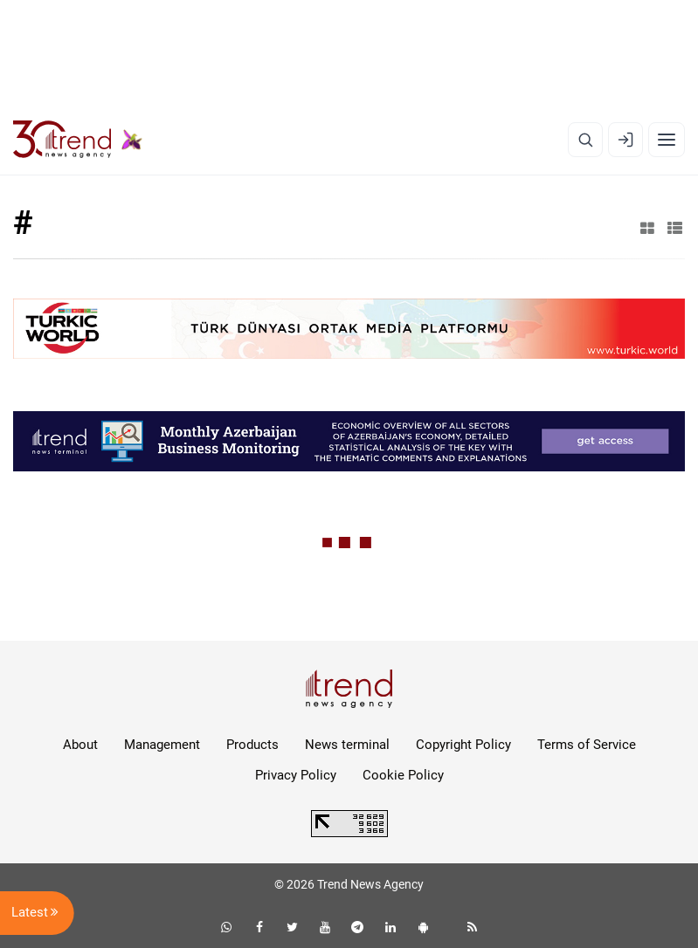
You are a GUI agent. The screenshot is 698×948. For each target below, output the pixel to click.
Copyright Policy (463, 744)
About (80, 744)
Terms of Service (586, 744)
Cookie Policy (403, 775)
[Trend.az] (77, 139)
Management (162, 744)
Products (252, 744)
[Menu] (666, 139)
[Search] (585, 139)
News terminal (347, 744)
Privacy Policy (295, 775)
